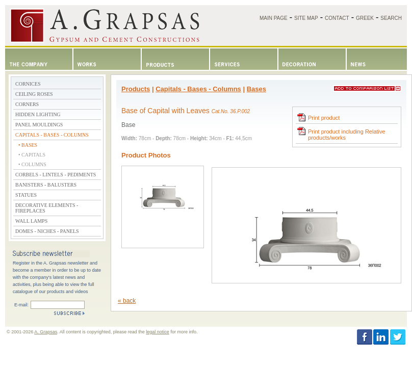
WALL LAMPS (31, 221)
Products (135, 89)
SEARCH (391, 18)
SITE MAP (306, 18)
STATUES (26, 195)
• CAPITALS (31, 155)
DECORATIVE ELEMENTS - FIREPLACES (46, 208)
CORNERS (27, 104)
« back (127, 300)
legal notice (157, 331)
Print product (318, 117)
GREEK (365, 18)
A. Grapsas (45, 331)
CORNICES (27, 84)
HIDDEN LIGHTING (38, 114)
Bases (256, 89)
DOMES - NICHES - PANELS (47, 231)
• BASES (27, 145)
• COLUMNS (32, 164)
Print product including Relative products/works (340, 134)
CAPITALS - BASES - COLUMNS (52, 135)
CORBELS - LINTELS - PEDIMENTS (55, 174)
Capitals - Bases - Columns (198, 89)
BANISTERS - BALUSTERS (45, 185)
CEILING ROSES (34, 94)
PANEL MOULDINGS (39, 124)
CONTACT (337, 18)
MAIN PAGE (274, 18)
